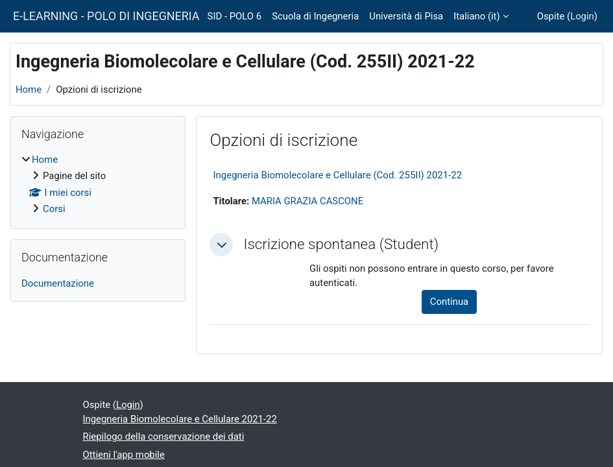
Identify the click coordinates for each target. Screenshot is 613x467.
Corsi (54, 209)
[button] (221, 244)
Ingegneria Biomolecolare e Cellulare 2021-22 (180, 419)
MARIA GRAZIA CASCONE (307, 201)
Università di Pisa (406, 16)
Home (29, 89)
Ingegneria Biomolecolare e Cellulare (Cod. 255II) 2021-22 (337, 175)
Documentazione (57, 283)
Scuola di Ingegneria (315, 16)
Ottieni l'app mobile (124, 455)
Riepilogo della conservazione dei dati (164, 436)
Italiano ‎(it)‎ (476, 16)
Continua (449, 301)
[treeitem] (97, 184)
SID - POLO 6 (235, 16)
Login (582, 16)
